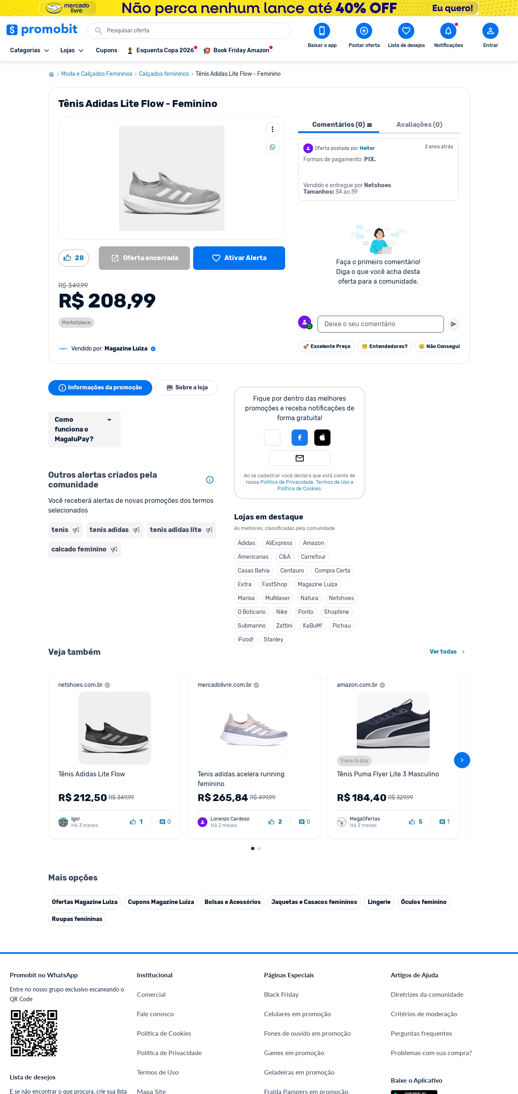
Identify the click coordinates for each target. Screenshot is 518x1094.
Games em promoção (294, 1052)
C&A (284, 556)
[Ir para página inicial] (54, 74)
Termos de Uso (333, 482)
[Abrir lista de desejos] (406, 37)
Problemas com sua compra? (431, 1052)
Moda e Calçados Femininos (100, 74)
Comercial (151, 994)
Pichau (342, 625)
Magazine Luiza (317, 584)
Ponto (305, 612)
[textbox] (380, 324)
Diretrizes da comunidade (427, 994)
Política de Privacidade (286, 482)
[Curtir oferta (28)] (73, 258)
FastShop (274, 584)
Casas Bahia (254, 570)
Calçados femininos (167, 74)
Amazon (313, 543)
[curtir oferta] (136, 822)
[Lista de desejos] (239, 258)
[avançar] (462, 760)
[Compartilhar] (272, 147)
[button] (272, 437)
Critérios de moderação (424, 1013)
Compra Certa (332, 570)
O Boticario (252, 612)
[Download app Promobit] (322, 37)
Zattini (284, 625)
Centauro (292, 570)
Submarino (252, 625)
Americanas (253, 556)
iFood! (245, 639)
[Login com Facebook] (300, 437)
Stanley (274, 639)
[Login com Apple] (322, 437)
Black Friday (281, 994)
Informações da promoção (100, 388)
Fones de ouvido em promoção (307, 1033)
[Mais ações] (272, 129)
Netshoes (341, 598)
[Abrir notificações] (448, 37)
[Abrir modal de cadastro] (490, 37)
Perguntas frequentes (421, 1033)
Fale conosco (155, 1013)
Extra (245, 584)
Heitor (367, 148)
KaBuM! (312, 625)
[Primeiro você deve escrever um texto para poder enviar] (453, 324)
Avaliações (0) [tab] (419, 124)
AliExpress (279, 543)
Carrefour (313, 556)
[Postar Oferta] (364, 37)
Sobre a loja (187, 388)
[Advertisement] (133, 594)
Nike (282, 612)
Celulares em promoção (297, 1013)
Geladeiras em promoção (299, 1072)
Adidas (246, 543)
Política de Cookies (299, 488)
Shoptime (336, 612)
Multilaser (277, 598)
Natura (309, 598)
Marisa (246, 598)
